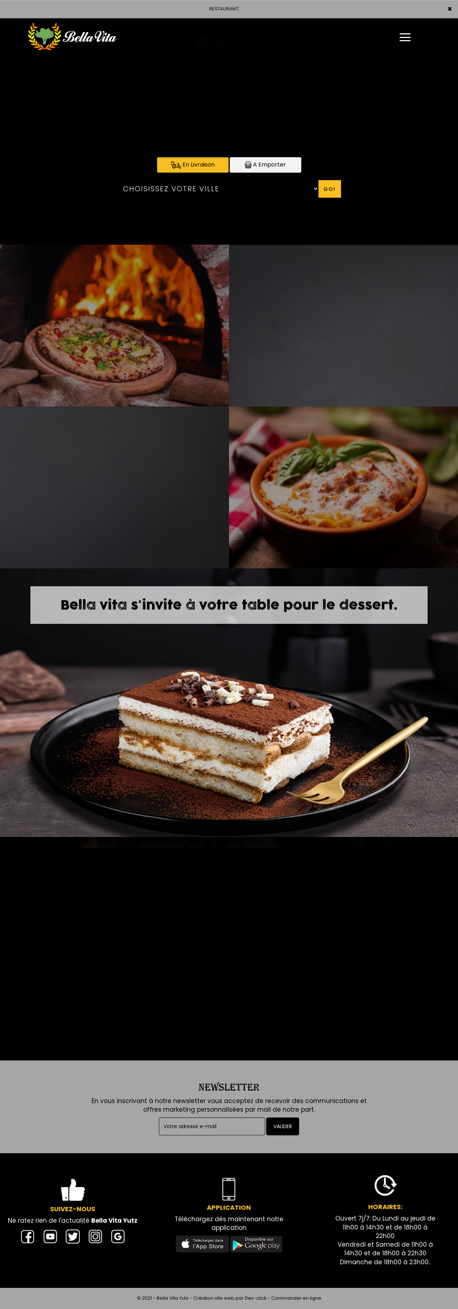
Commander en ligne (296, 1298)
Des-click (256, 1298)
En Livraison (193, 164)
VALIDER (282, 1126)
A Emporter (265, 164)
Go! (329, 189)
